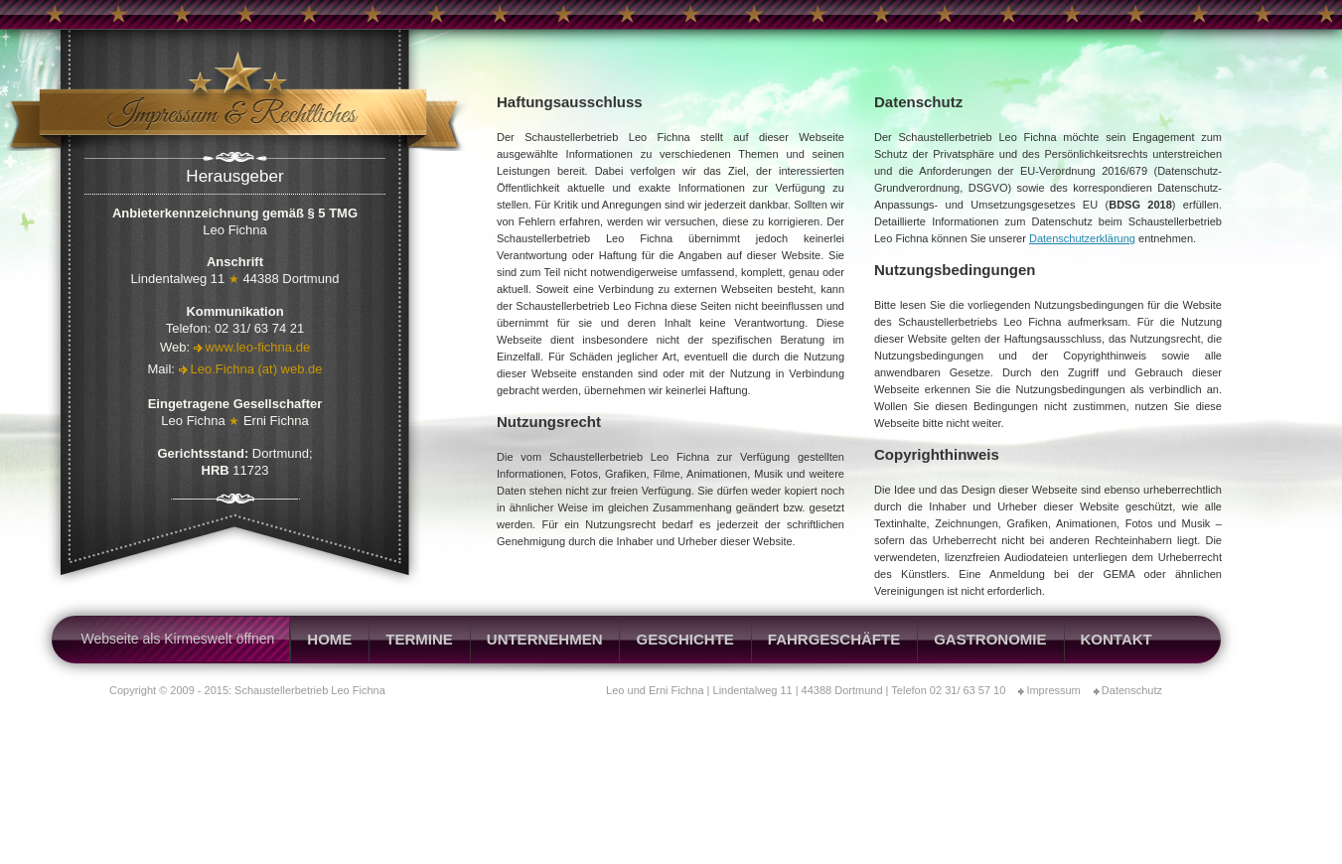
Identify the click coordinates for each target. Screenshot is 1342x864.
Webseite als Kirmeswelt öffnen (178, 639)
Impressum (1053, 690)
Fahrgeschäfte (834, 639)
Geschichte (684, 639)
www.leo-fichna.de (258, 347)
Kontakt (1116, 639)
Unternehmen (545, 639)
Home (329, 639)
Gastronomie (990, 639)
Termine (419, 639)
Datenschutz (1132, 690)
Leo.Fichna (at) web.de (257, 368)
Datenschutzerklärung (1082, 238)
